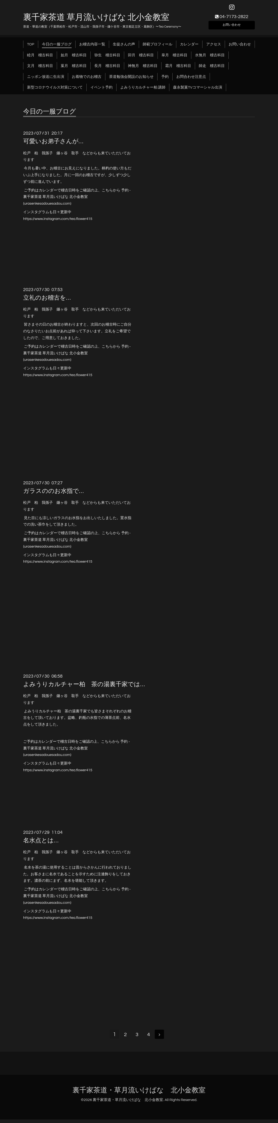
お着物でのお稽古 (86, 79)
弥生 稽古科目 (107, 58)
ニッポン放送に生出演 (45, 79)
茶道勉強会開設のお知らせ (131, 79)
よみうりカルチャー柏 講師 (142, 90)
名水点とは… (40, 844)
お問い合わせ (232, 27)
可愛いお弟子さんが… (53, 144)
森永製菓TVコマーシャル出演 (197, 90)
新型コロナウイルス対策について (55, 90)
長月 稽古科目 (107, 69)
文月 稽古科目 (40, 69)
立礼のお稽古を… (47, 301)
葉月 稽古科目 (74, 69)
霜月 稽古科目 (178, 69)
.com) (66, 206)
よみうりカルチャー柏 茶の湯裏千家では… (84, 687)
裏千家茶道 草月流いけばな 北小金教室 (96, 20)
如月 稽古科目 (74, 58)
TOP (30, 47)
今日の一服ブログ (57, 47)
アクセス (213, 47)
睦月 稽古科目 (40, 58)
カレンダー (189, 47)
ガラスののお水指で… (53, 494)
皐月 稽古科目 (174, 58)
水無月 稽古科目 (210, 58)
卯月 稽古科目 (141, 58)
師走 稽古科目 (212, 69)
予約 (165, 79)
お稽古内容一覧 (92, 47)
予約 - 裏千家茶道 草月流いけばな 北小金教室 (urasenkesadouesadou (77, 199)
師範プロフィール (157, 47)
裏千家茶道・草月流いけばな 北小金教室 (139, 1093)
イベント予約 (101, 90)
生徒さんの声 (124, 47)
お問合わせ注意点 (191, 79)
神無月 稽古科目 (143, 69)
